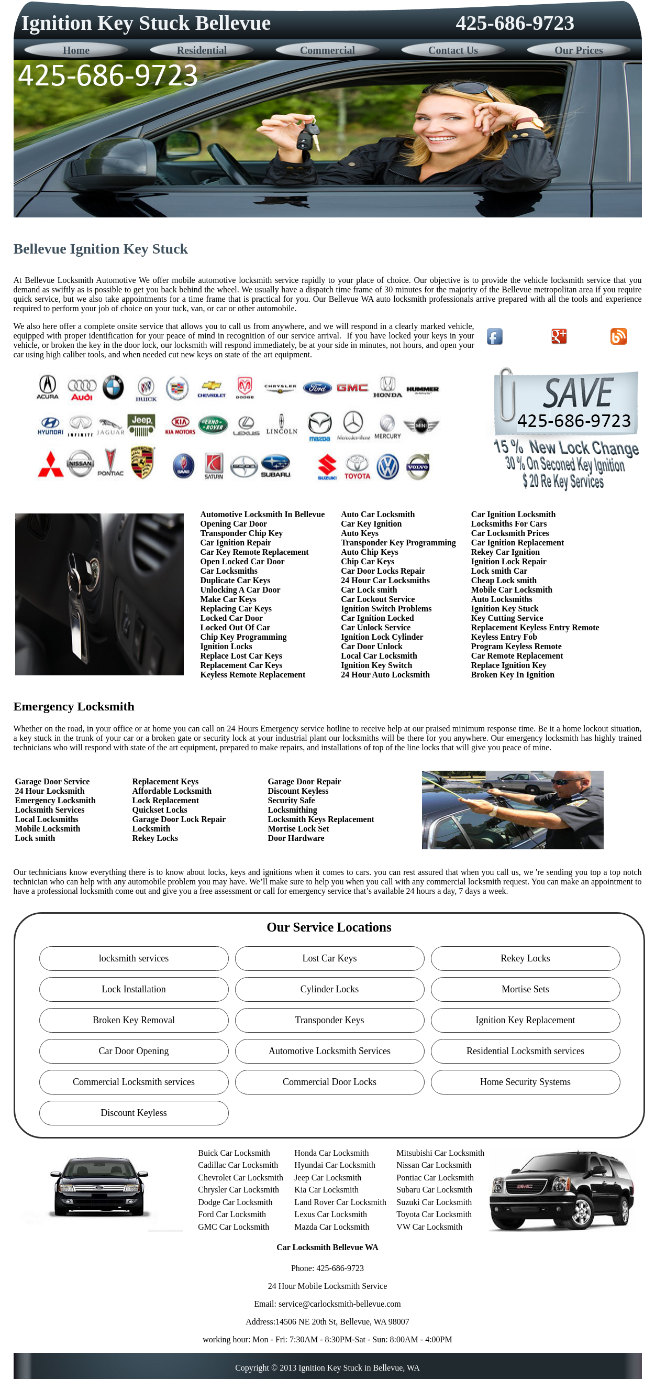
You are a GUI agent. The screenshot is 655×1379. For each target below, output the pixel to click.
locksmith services (134, 958)
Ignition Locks (226, 646)
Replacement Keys (165, 781)
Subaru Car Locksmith (434, 1189)
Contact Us (453, 50)
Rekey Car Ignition (505, 552)
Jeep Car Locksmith (327, 1177)
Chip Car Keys (367, 561)
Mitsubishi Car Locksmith (440, 1152)
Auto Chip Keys (369, 552)
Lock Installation (133, 989)
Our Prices (578, 50)
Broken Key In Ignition (512, 674)
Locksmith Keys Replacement (321, 819)
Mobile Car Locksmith (511, 589)
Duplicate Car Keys (236, 580)
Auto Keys (360, 533)
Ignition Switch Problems (386, 608)
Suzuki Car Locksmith (434, 1202)
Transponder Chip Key (242, 533)
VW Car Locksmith (429, 1226)
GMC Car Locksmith (233, 1226)
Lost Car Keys (330, 958)
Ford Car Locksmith (232, 1214)
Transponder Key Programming (398, 542)
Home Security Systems (525, 1082)
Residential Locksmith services (525, 1051)
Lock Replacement (165, 800)
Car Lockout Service (378, 599)
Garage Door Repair (304, 781)
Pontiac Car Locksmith (435, 1177)
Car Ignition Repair (236, 542)
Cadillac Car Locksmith (238, 1165)
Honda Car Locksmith (331, 1152)
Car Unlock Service (375, 627)
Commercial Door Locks (329, 1082)
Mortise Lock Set (298, 828)
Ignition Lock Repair (509, 561)
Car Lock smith (369, 589)
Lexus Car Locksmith (330, 1214)
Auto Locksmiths (501, 599)
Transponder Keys (329, 1020)
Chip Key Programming (244, 636)
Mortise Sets (525, 989)
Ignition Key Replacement (525, 1020)
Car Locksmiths (229, 570)
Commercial (327, 50)
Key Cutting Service (507, 618)
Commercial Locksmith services (134, 1082)
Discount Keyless (298, 790)
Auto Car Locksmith (378, 514)
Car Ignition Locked (377, 618)
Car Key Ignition (371, 523)
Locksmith (151, 828)
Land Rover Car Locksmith (340, 1202)
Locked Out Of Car (236, 627)
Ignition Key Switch (376, 665)
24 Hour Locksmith (50, 790)
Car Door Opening (134, 1051)
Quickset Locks (159, 809)
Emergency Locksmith (55, 800)
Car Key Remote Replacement (255, 552)
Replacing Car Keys (236, 608)
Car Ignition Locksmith (513, 514)
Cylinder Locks (330, 989)
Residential (202, 50)
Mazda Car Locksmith (331, 1226)
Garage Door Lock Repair (179, 819)
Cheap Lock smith (504, 580)
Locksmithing (292, 809)
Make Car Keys (229, 599)
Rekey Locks (155, 838)
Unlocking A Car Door (241, 589)
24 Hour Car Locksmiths (385, 580)
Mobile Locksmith (48, 828)
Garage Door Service (52, 781)
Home (76, 50)
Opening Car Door (234, 523)
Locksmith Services (50, 809)
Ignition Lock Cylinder (382, 636)
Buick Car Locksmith (234, 1152)
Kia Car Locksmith (326, 1189)
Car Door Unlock (372, 646)
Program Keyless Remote (516, 646)
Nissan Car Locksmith (433, 1165)
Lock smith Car (499, 570)
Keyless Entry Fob (504, 636)
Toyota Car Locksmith (434, 1214)
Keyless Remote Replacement (253, 674)
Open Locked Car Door (243, 561)
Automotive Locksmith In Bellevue (263, 514)
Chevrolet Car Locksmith (240, 1177)
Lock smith (35, 838)
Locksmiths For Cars (509, 523)
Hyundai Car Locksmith (334, 1165)
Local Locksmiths (47, 819)
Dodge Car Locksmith (235, 1202)
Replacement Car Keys (242, 665)
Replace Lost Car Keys (242, 655)
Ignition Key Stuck (505, 608)
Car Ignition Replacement (517, 542)
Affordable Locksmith (172, 790)
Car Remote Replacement (517, 655)
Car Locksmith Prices (510, 533)
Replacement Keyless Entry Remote (535, 627)
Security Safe (291, 800)
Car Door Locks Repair (383, 570)
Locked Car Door (232, 618)
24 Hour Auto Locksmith (385, 674)
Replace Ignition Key (509, 665)
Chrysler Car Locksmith (238, 1189)
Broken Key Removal (134, 1020)
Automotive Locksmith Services (330, 1051)
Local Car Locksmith (379, 655)
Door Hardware (296, 838)
